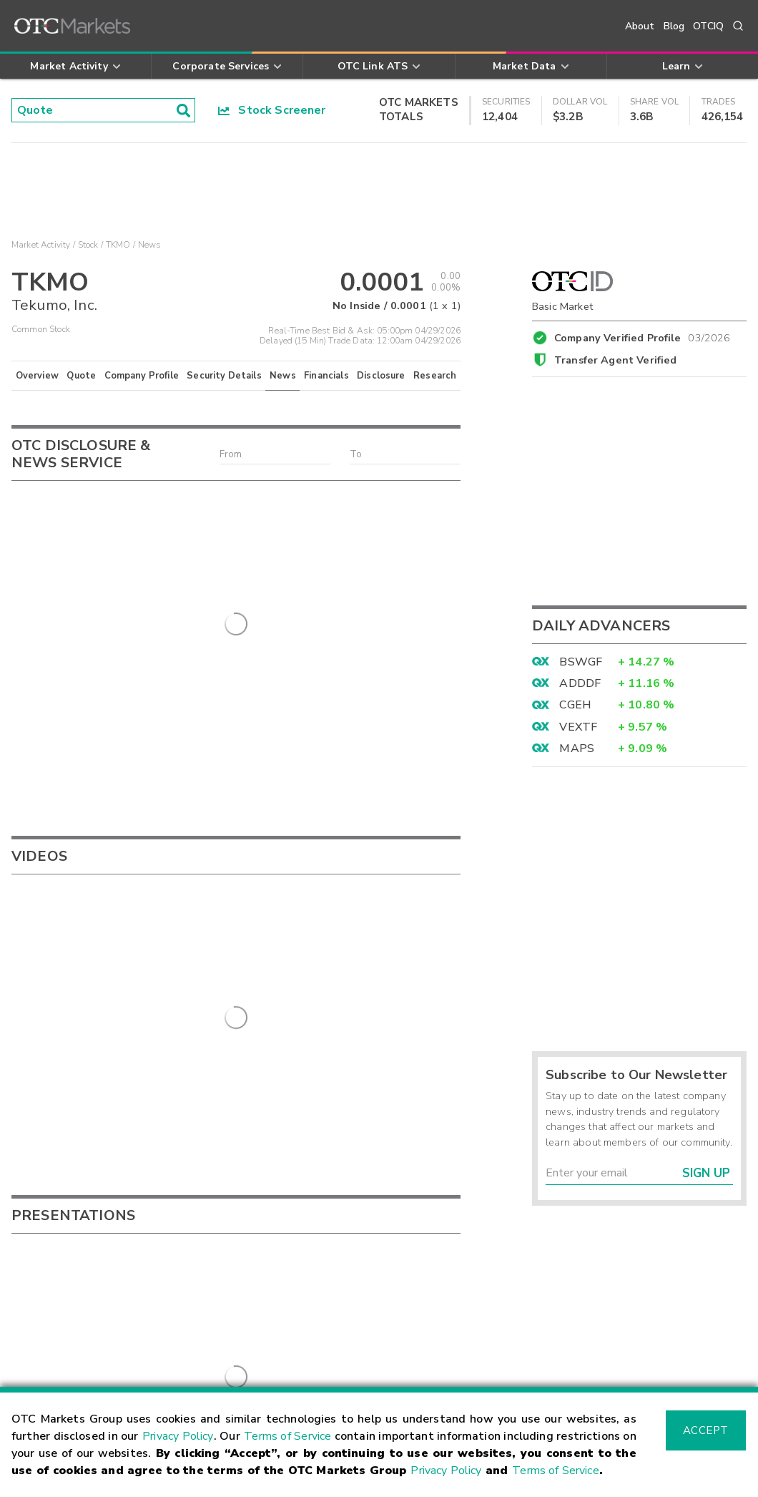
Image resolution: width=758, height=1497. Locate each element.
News (283, 375)
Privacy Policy (177, 1436)
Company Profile (141, 375)
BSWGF (580, 662)
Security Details (224, 375)
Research (434, 375)
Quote (81, 375)
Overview (37, 375)
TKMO (118, 244)
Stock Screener (272, 110)
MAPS (576, 748)
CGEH (575, 705)
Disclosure (381, 375)
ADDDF (580, 683)
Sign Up (706, 1173)
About (640, 26)
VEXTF (578, 727)
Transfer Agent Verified (615, 360)
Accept (706, 1430)
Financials (326, 375)
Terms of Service (287, 1436)
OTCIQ (708, 26)
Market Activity (40, 244)
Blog (674, 26)
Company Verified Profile (642, 336)
